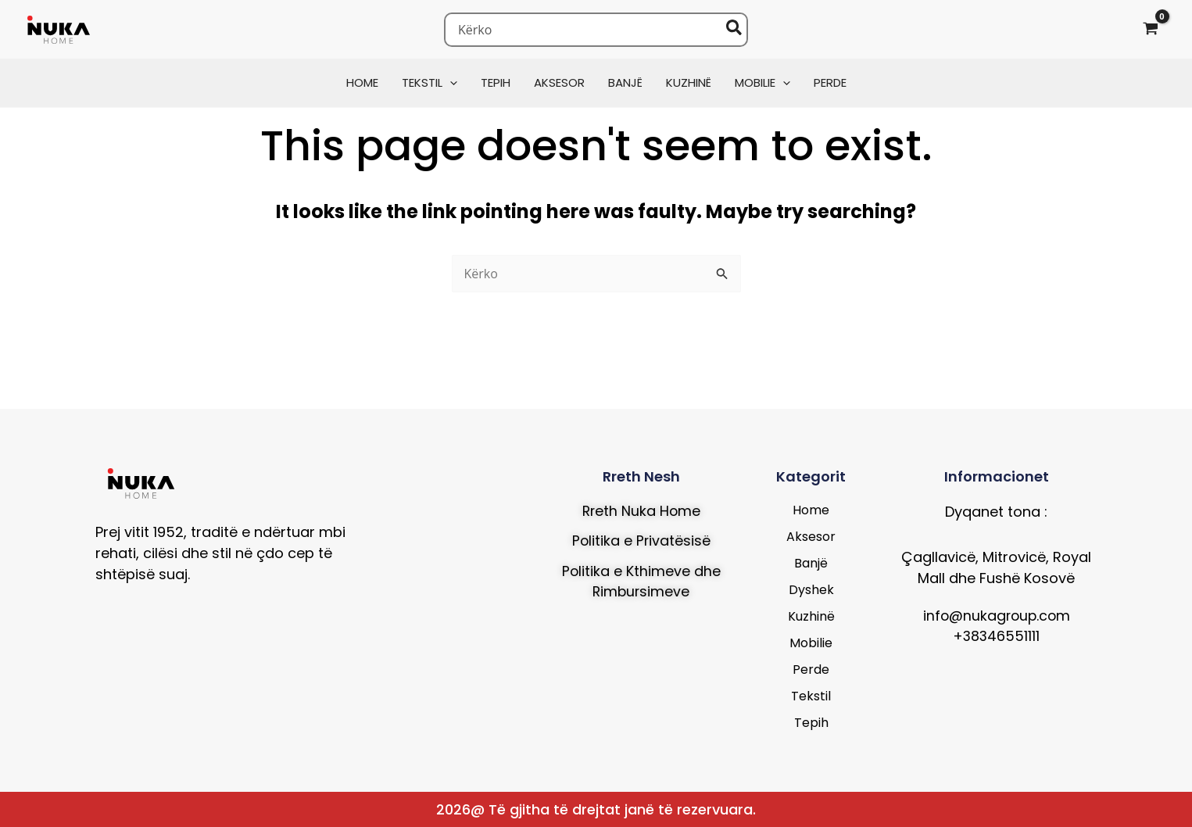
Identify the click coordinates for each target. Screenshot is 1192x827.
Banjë (811, 563)
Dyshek (811, 590)
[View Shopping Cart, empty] (1150, 29)
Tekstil (811, 696)
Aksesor (811, 537)
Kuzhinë (811, 616)
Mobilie (810, 643)
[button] (449, 82)
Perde (811, 669)
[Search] (734, 29)
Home (811, 510)
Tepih (811, 723)
